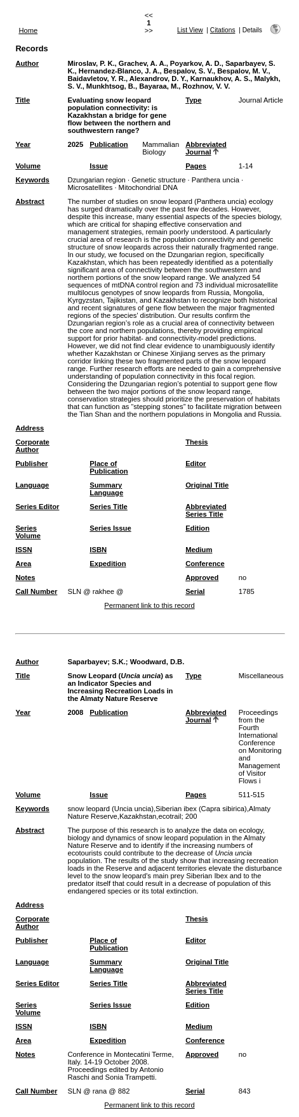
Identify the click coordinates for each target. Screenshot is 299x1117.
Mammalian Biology (160, 148)
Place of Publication (109, 467)
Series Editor (37, 506)
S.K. (119, 662)
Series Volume (28, 532)
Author (27, 63)
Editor (195, 463)
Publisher (31, 463)
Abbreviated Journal (206, 148)
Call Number (36, 591)
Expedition (108, 563)
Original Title (207, 485)
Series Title (109, 506)
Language (32, 485)
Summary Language (106, 488)
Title (22, 100)
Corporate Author (32, 445)
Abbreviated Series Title (206, 510)
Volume (28, 166)
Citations (223, 30)
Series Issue (110, 528)
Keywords (32, 180)
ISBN (98, 549)
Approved (201, 577)
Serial (194, 591)
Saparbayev (87, 662)
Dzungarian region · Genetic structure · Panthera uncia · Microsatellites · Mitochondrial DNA (155, 183)
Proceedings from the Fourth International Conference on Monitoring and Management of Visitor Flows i (260, 747)
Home (27, 30)
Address (29, 428)
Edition (197, 528)
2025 (75, 144)
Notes (25, 577)
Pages (195, 166)
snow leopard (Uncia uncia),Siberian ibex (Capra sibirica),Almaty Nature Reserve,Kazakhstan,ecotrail (168, 812)
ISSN (23, 549)
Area (23, 563)
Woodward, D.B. (157, 662)
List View (190, 30)
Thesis (196, 442)
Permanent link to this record (149, 605)
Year (22, 144)
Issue (99, 166)
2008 (75, 712)
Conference (205, 563)
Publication (109, 144)
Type (193, 100)
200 (191, 816)
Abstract (29, 201)
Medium (198, 549)
